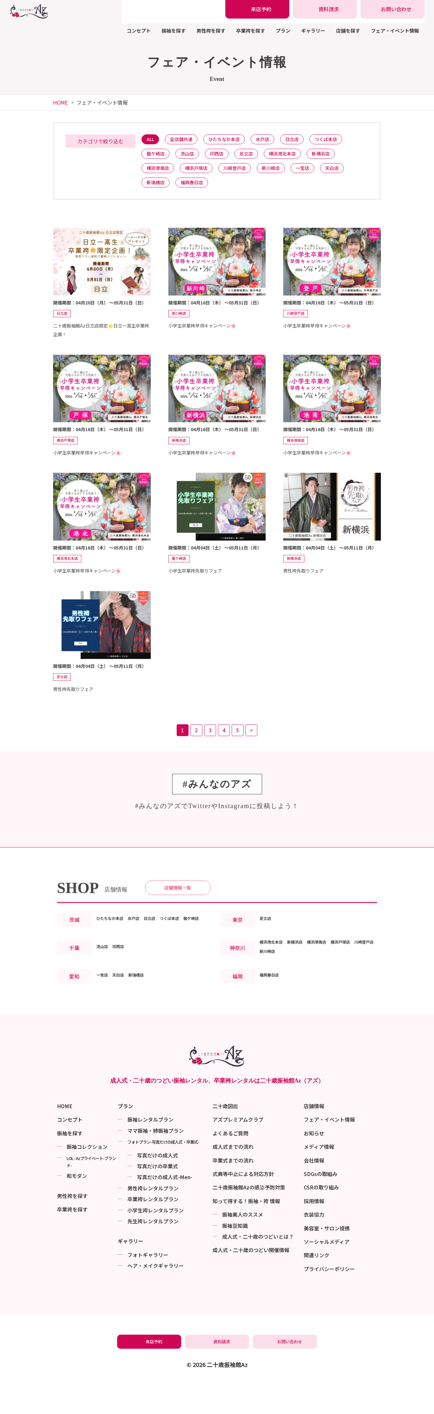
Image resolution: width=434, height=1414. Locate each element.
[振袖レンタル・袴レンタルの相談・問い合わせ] (392, 9)
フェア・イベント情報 (395, 30)
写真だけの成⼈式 (157, 1185)
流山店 (192, 156)
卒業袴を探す (250, 30)
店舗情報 (314, 1136)
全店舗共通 (185, 140)
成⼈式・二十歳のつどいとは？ (258, 1266)
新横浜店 (338, 156)
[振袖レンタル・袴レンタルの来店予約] (257, 9)
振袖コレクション (87, 1176)
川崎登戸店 (243, 172)
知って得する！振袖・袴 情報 (246, 1231)
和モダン (77, 1206)
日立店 (306, 140)
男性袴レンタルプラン (153, 1218)
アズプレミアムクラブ (238, 1149)
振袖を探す (174, 30)
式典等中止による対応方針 (243, 1204)
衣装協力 (314, 1244)
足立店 (256, 156)
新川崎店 (283, 172)
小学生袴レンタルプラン (155, 1240)
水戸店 (274, 140)
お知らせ (314, 1163)
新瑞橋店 (157, 188)
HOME (60, 102)
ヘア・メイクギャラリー (155, 1295)
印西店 (224, 156)
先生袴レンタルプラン (153, 1251)
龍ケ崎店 (157, 156)
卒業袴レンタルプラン (153, 1229)
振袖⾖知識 (235, 1255)
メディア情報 (319, 1176)
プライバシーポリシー (329, 1299)
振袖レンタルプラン (150, 1149)
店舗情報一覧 (177, 915)
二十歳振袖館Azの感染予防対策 (249, 1217)
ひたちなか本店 (232, 140)
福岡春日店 (197, 188)
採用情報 (314, 1231)
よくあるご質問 (230, 1163)
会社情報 (314, 1190)
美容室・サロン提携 (327, 1258)
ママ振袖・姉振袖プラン (155, 1160)
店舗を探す (348, 30)
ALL (152, 140)
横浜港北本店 (296, 156)
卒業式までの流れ (233, 1190)
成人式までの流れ (233, 1176)
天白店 (350, 172)
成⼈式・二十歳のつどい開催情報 (251, 1280)
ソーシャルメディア (327, 1271)
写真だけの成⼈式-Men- (164, 1207)
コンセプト (139, 30)
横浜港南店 (160, 172)
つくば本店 (344, 140)
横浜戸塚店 (201, 172)
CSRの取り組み (321, 1217)
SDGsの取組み (320, 1204)
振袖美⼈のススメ (242, 1244)
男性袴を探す (211, 30)
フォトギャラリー (147, 1285)
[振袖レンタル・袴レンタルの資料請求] (325, 9)
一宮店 (317, 172)
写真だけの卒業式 (157, 1196)
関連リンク (316, 1285)
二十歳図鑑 (225, 1136)
